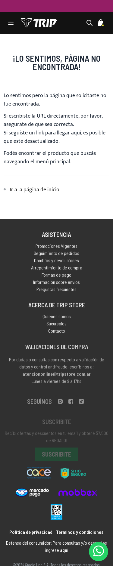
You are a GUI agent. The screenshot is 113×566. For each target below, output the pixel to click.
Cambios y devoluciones (56, 261)
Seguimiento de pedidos (56, 254)
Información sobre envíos (56, 283)
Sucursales (56, 325)
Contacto (56, 332)
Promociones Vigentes (56, 247)
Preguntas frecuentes (56, 290)
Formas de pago (56, 275)
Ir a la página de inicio (34, 189)
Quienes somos (56, 317)
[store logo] (38, 22)
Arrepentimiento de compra (56, 268)
